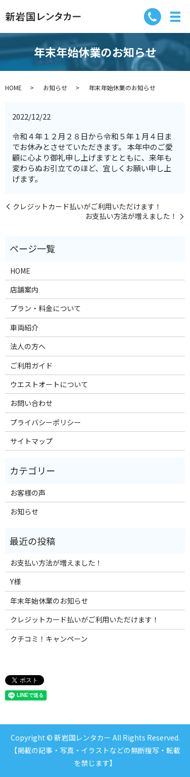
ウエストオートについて (49, 384)
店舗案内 (24, 289)
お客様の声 (28, 493)
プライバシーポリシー (45, 422)
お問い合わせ (31, 403)
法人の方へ (28, 346)
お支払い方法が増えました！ (131, 216)
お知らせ (55, 87)
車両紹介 (24, 327)
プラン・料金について (45, 308)
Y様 (15, 581)
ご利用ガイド (31, 365)
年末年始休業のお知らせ (49, 601)
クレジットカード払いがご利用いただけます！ (87, 206)
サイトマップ (31, 441)
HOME (13, 87)
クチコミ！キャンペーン (49, 639)
